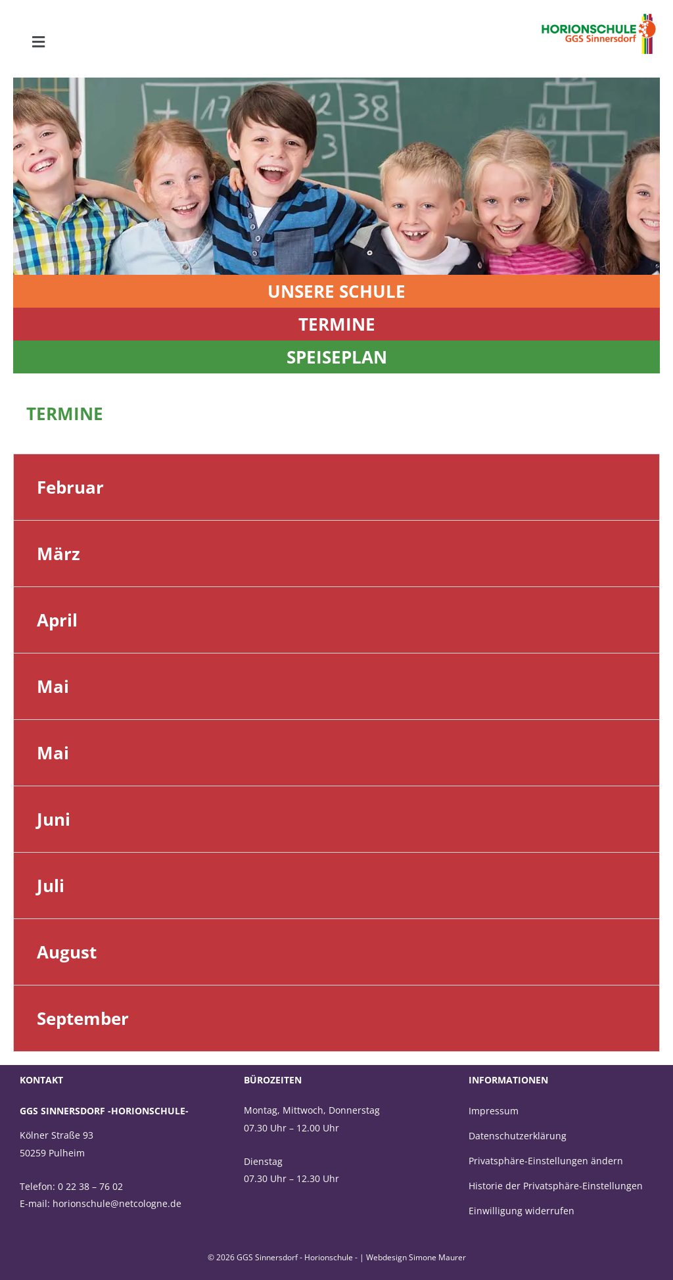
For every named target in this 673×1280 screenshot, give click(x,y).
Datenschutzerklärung (518, 1135)
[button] (38, 42)
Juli (50, 885)
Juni (53, 819)
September (83, 1018)
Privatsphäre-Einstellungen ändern (546, 1160)
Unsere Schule (336, 291)
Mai (53, 686)
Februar (70, 487)
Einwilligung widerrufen (521, 1210)
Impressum (494, 1110)
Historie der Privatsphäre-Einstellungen (556, 1185)
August (67, 952)
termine (336, 324)
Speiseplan (337, 357)
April (57, 620)
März (58, 553)
